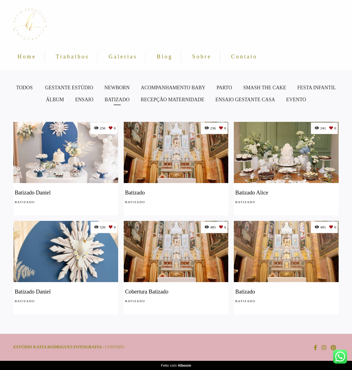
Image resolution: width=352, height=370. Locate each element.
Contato (244, 56)
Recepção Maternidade (172, 99)
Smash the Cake (264, 87)
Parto (224, 87)
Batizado (117, 99)
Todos (24, 87)
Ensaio (84, 99)
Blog (165, 56)
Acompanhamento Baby (173, 87)
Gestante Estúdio (69, 87)
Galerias (123, 56)
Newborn (117, 87)
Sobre (201, 56)
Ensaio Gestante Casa (245, 99)
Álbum (55, 99)
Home (27, 56)
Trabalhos (72, 56)
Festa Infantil (316, 87)
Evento (296, 99)
